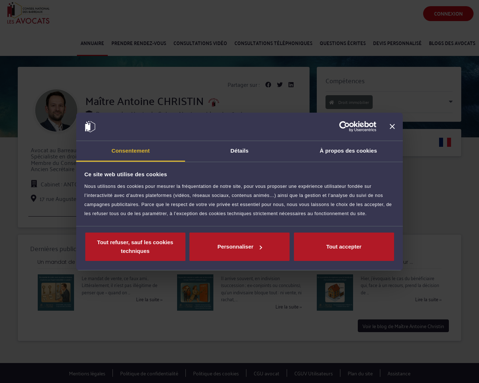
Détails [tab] (239, 151)
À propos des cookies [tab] (348, 151)
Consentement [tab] (130, 151)
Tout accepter (343, 246)
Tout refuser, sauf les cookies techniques (135, 246)
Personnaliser (239, 246)
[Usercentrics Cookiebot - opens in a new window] (344, 126)
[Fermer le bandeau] (392, 126)
